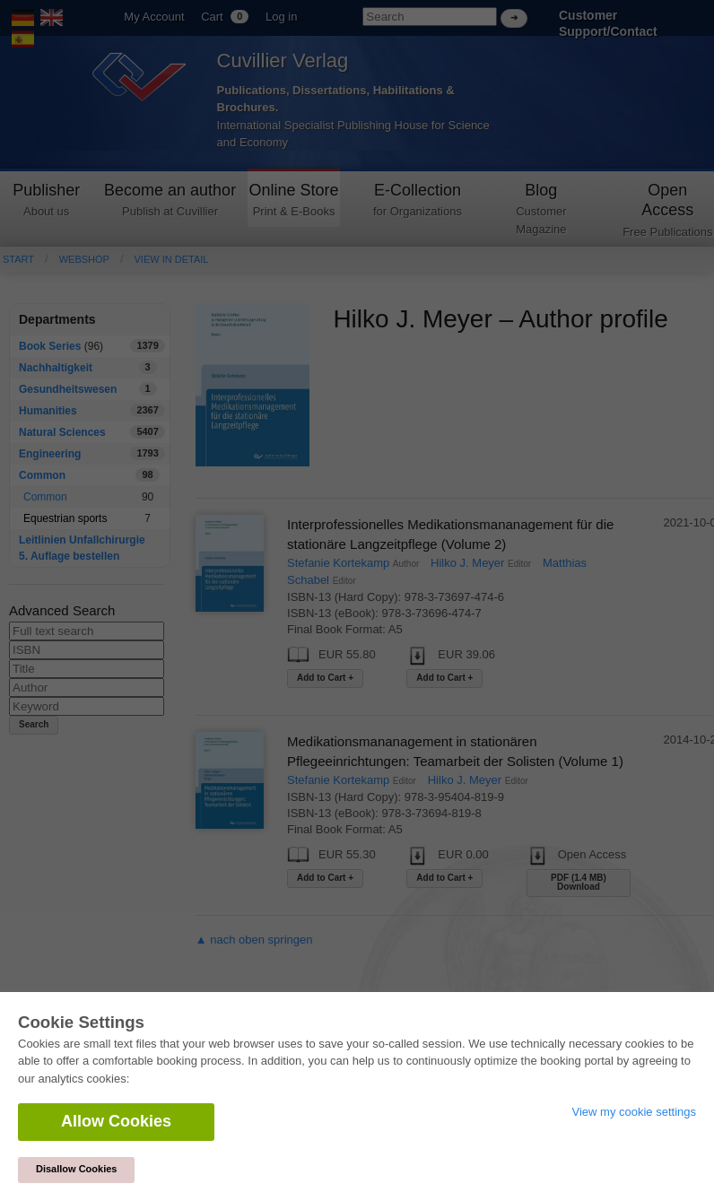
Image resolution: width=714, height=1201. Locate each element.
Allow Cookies (116, 1121)
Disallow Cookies (76, 1168)
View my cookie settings (634, 1111)
